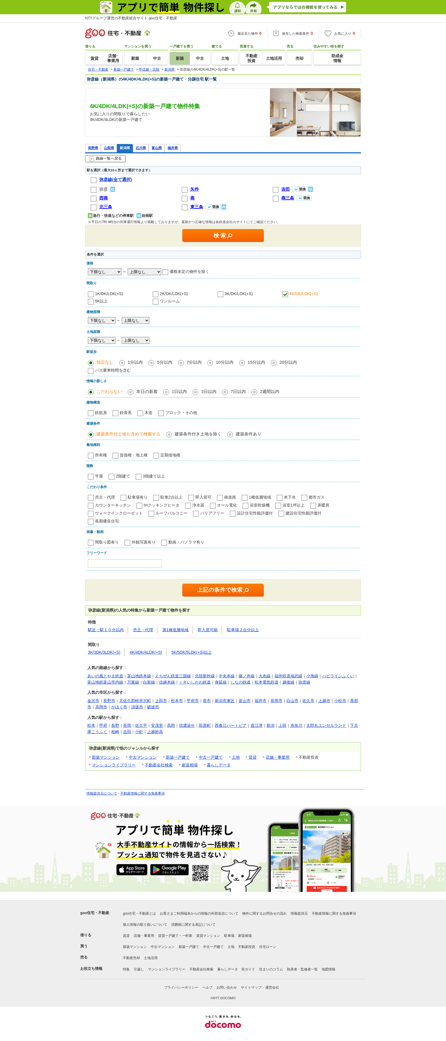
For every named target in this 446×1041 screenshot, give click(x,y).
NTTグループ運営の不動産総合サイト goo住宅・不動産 (131, 18)
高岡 (171, 725)
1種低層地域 (260, 497)
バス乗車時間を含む (113, 370)
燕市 (207, 700)
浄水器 (198, 505)
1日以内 (179, 391)
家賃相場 (190, 765)
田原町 (205, 725)
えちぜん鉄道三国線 (173, 676)
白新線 (149, 682)
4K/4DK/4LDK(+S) (146, 652)
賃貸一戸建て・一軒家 (175, 936)
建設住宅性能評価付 (303, 513)
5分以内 (164, 362)
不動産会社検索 (159, 765)
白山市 (292, 700)
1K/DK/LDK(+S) (109, 293)
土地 (236, 757)
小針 (139, 731)
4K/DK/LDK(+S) (303, 293)
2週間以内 (269, 391)
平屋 (99, 476)
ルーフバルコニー (171, 513)
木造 (148, 412)
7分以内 (194, 362)
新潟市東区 (225, 700)
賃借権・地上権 (134, 455)
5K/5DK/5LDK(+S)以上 (192, 652)
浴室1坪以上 (293, 505)
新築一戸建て (178, 757)
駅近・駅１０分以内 (106, 630)
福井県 (173, 148)
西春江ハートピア (231, 725)
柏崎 (115, 731)
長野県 (93, 148)
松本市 (177, 700)
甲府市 (193, 700)
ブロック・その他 (181, 412)
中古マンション (143, 757)
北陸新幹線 (205, 676)
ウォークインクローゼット (119, 513)
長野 (115, 725)
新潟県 (125, 148)
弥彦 (103, 189)
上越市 (324, 700)
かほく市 (119, 707)
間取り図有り (107, 542)
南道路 (230, 497)
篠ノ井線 (247, 676)
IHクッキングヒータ (161, 505)
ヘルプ (207, 987)
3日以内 (208, 391)
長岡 (127, 725)
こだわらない (109, 391)
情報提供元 (299, 913)
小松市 (340, 700)
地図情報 (328, 969)
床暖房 (323, 505)
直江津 (257, 725)
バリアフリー (212, 513)
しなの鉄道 (241, 682)
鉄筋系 (101, 412)
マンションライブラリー (114, 765)
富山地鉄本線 (139, 676)
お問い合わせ (226, 987)
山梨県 (109, 148)
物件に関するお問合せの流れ (264, 913)
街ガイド (248, 969)
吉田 (127, 731)
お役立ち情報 (91, 968)
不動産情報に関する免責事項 (142, 793)
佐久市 (308, 700)
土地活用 (151, 958)
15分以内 (256, 362)
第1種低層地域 (175, 630)
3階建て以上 (154, 476)
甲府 (103, 725)
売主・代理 (105, 497)
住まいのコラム (271, 969)
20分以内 (288, 362)
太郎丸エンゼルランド (326, 725)
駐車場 (229, 936)
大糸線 (265, 676)
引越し (139, 969)
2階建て (123, 476)
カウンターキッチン (113, 505)
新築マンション (106, 757)
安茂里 (157, 725)
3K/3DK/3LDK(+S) (104, 652)
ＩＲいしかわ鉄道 (195, 682)
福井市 (261, 700)
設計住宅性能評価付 (255, 513)
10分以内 (225, 362)
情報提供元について (101, 793)
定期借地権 (170, 455)
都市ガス (317, 497)
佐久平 (141, 725)
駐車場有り (138, 497)
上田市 (161, 700)
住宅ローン (267, 947)
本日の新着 (147, 391)
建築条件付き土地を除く (198, 433)
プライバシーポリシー (181, 987)
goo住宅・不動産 (94, 913)
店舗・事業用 (278, 757)
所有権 (101, 455)
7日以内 (238, 391)
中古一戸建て (211, 757)
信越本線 (167, 682)
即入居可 (203, 497)
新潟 (270, 725)
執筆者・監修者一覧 (302, 969)
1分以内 (135, 362)
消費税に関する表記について (193, 925)
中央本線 (227, 676)
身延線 (221, 682)
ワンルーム (170, 301)
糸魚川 (296, 725)
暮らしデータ (219, 765)
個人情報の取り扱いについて (145, 925)
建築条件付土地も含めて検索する (128, 433)
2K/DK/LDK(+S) (174, 293)
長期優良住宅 (107, 521)
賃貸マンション (208, 936)
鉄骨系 (126, 412)
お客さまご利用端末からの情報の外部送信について (199, 913)
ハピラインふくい (338, 676)
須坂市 (137, 707)
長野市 (109, 700)
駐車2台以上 (171, 497)
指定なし (104, 362)
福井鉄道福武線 (288, 676)
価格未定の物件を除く (189, 271)
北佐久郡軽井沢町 (135, 700)
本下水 (290, 497)
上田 (282, 725)
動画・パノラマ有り (186, 542)
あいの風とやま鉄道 (105, 676)
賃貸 (253, 757)
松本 (91, 725)
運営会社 (272, 987)
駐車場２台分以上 (243, 630)
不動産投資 (246, 947)
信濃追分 (187, 725)
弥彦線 (304, 682)
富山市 (245, 700)
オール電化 (227, 505)
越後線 (288, 682)
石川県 (141, 148)
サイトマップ (251, 987)
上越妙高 (155, 731)
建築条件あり (248, 433)
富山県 (157, 148)
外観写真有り (144, 542)
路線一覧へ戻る (105, 158)
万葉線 (133, 682)
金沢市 (93, 700)
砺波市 (153, 707)
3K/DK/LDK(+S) (239, 293)
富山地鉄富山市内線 (105, 682)
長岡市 (276, 700)
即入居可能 (208, 630)
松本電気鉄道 (266, 682)
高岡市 (101, 707)
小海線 (312, 676)
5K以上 (101, 301)
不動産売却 (131, 958)
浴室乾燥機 (260, 505)
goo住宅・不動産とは (139, 913)
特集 (126, 969)
